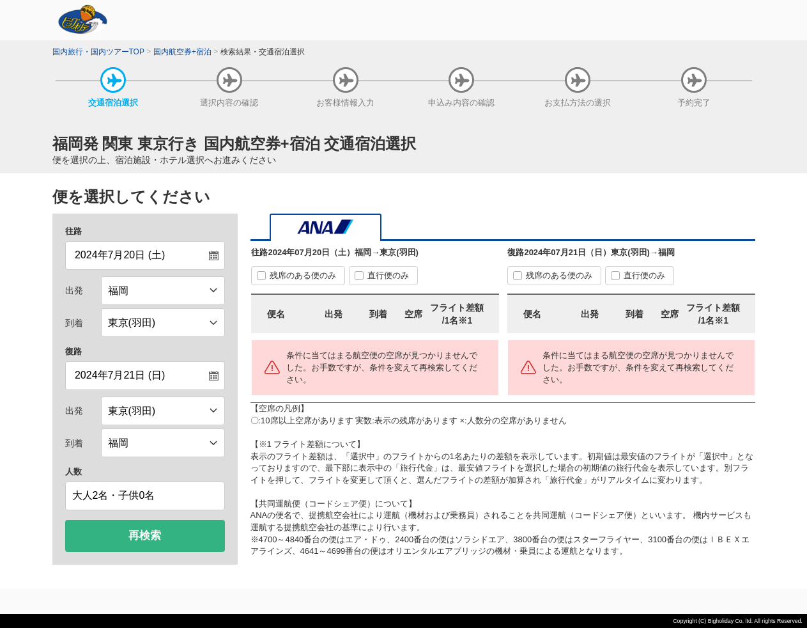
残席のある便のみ (303, 275)
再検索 (144, 536)
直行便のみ (388, 275)
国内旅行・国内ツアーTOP (98, 51)
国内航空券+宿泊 (182, 51)
